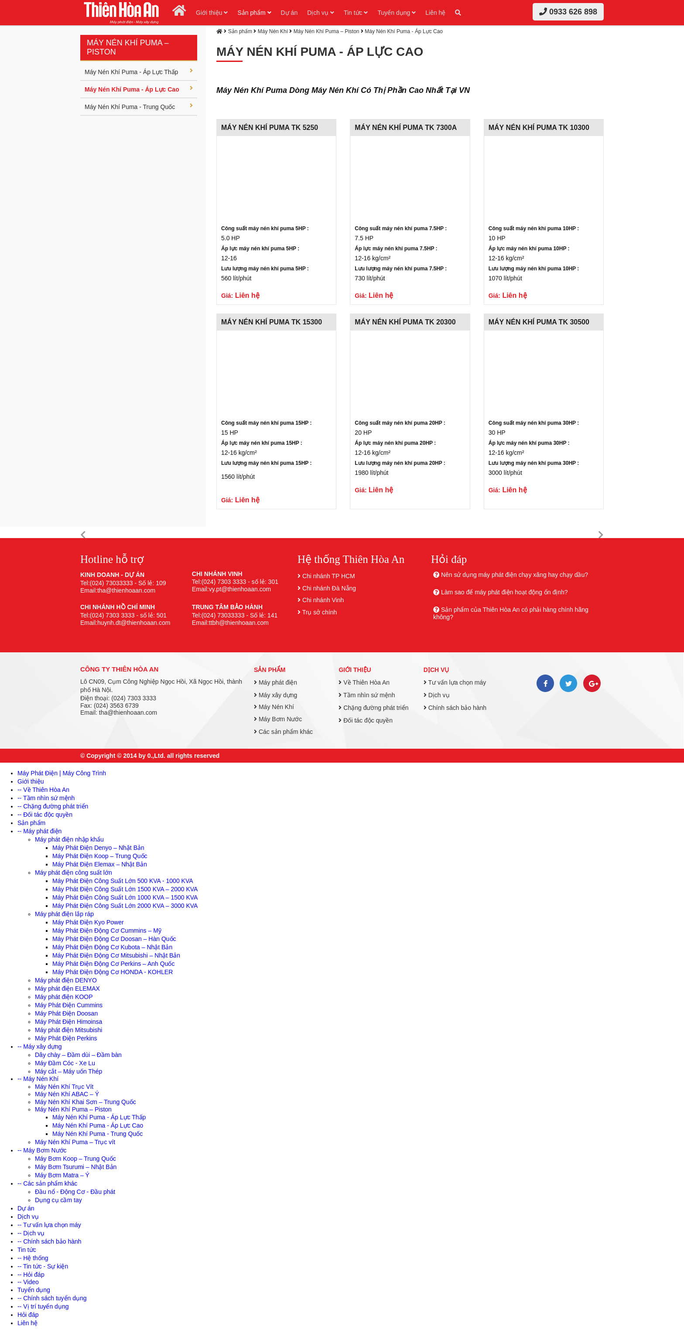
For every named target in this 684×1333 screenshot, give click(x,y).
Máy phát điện (275, 682)
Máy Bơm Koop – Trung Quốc (75, 1158)
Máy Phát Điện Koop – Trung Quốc (99, 855)
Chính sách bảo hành (455, 707)
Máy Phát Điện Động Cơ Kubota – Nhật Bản (112, 947)
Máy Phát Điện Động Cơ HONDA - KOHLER (112, 971)
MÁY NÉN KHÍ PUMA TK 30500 (539, 322)
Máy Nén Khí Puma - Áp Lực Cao (139, 89)
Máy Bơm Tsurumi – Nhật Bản (75, 1166)
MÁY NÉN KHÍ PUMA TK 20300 (405, 322)
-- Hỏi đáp (30, 1274)
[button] (83, 535)
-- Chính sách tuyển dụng (52, 1298)
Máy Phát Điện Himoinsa (68, 1021)
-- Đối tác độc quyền (44, 814)
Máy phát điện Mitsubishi (68, 1029)
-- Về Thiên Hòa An (43, 789)
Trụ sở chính (319, 612)
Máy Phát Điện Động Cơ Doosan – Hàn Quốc (114, 938)
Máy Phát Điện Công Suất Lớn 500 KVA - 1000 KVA (122, 880)
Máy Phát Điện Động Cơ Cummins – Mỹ (106, 930)
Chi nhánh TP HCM (328, 576)
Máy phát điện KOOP (64, 996)
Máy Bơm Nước (278, 719)
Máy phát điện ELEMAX (67, 988)
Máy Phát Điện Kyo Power (88, 922)
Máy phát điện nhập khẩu (69, 839)
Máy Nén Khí (273, 31)
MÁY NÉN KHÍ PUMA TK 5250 (269, 127)
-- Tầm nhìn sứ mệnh (46, 797)
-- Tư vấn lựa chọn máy (49, 1224)
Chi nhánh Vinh (323, 600)
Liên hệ (435, 12)
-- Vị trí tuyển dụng (42, 1306)
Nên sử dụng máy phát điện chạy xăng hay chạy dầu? (514, 574)
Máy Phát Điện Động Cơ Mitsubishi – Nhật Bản (116, 955)
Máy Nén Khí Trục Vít (64, 1086)
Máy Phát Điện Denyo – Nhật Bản (98, 847)
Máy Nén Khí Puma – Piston (326, 31)
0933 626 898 (568, 11)
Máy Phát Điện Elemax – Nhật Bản (99, 864)
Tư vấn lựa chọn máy (455, 682)
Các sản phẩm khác (283, 731)
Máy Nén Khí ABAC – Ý (67, 1094)
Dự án (289, 12)
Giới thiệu (212, 12)
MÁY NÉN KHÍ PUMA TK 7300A (406, 127)
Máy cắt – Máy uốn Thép (68, 1071)
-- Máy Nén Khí (37, 1078)
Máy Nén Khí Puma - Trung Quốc (139, 106)
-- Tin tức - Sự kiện (42, 1266)
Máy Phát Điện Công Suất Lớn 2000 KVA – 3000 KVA (125, 905)
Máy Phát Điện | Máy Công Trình (61, 773)
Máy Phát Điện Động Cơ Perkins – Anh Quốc (113, 963)
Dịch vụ (320, 12)
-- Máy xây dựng (39, 1046)
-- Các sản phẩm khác (47, 1183)
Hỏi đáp (27, 1314)
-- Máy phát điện (39, 831)
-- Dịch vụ (30, 1233)
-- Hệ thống (32, 1258)
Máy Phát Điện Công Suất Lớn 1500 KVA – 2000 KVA (125, 889)
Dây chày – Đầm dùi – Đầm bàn (78, 1054)
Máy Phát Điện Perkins (66, 1038)
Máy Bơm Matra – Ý (62, 1175)
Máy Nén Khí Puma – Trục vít (75, 1142)
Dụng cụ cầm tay (58, 1200)
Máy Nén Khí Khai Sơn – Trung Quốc (85, 1101)
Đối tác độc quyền (366, 720)
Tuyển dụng (396, 12)
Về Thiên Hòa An (364, 682)
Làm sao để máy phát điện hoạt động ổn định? (504, 592)
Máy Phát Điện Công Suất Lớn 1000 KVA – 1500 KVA (125, 897)
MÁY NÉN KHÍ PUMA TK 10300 (539, 127)
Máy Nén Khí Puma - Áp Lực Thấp (139, 71)
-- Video (28, 1281)
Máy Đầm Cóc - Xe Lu (65, 1063)
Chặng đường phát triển (373, 707)
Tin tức (356, 12)
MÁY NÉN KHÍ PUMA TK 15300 (271, 322)
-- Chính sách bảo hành (49, 1241)
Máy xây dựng (275, 695)
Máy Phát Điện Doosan (66, 1013)
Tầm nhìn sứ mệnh (367, 695)
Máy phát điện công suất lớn (73, 872)
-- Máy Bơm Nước (42, 1150)
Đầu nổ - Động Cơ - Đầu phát (75, 1191)
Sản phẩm (254, 12)
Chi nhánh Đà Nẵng (329, 588)
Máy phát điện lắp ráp (64, 913)
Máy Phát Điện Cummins (69, 1005)
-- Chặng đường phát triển (52, 806)
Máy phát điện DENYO (66, 980)
